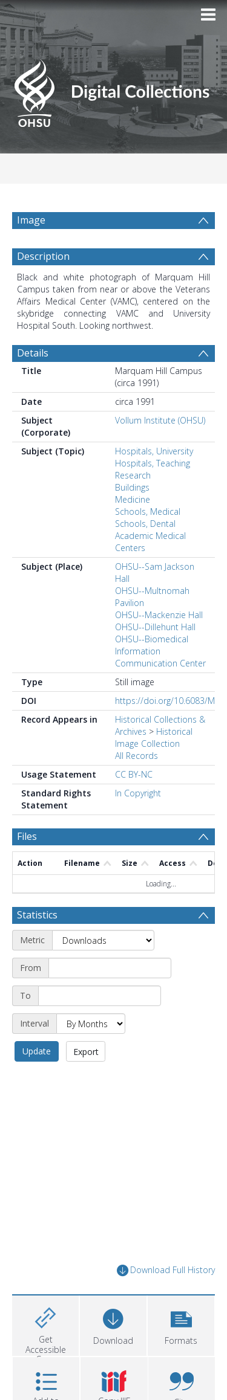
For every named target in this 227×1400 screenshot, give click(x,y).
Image (31, 220)
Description (43, 256)
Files (27, 836)
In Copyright (138, 793)
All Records (136, 755)
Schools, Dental (145, 523)
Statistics (37, 914)
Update (36, 1051)
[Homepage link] (114, 90)
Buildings (132, 487)
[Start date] (109, 968)
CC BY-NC (134, 774)
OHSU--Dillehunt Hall (155, 627)
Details (32, 353)
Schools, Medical (147, 511)
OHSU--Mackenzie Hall (159, 615)
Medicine (132, 499)
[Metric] (103, 940)
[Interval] (90, 1023)
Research (133, 475)
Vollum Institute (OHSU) (160, 420)
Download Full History (166, 1270)
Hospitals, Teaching (152, 463)
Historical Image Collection (153, 737)
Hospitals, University (154, 451)
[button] (181, 1324)
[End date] (99, 995)
